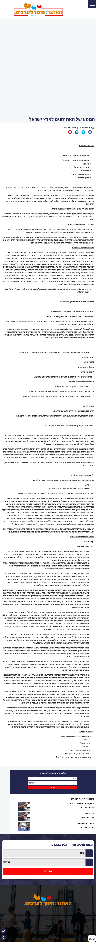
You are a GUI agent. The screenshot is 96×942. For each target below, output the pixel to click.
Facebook (48, 926)
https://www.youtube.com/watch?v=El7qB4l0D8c (70, 316)
